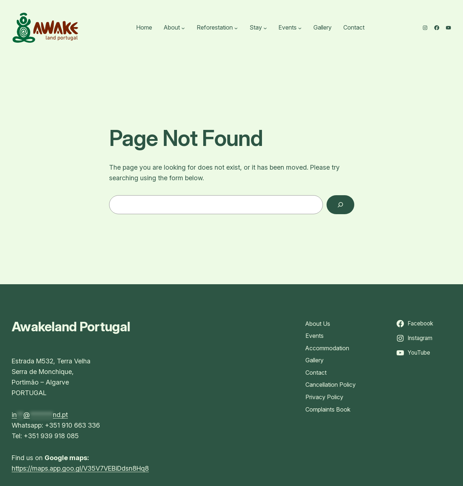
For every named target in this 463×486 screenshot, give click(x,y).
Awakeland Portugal (71, 327)
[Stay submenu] (265, 28)
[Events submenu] (300, 28)
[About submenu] (183, 28)
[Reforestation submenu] (236, 28)
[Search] (340, 204)
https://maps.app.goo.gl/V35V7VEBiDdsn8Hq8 (80, 468)
